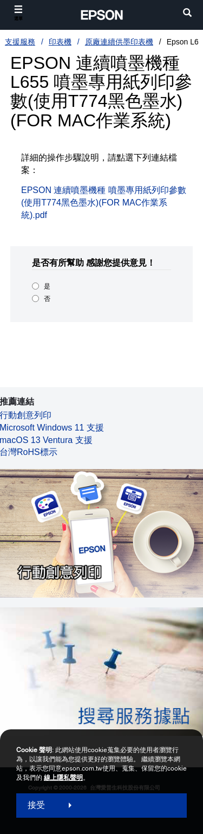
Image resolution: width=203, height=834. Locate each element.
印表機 (60, 41)
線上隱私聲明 (63, 777)
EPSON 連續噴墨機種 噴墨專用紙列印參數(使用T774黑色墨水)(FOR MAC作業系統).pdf (103, 202)
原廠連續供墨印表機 (119, 41)
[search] (187, 14)
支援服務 (20, 41)
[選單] (18, 13)
